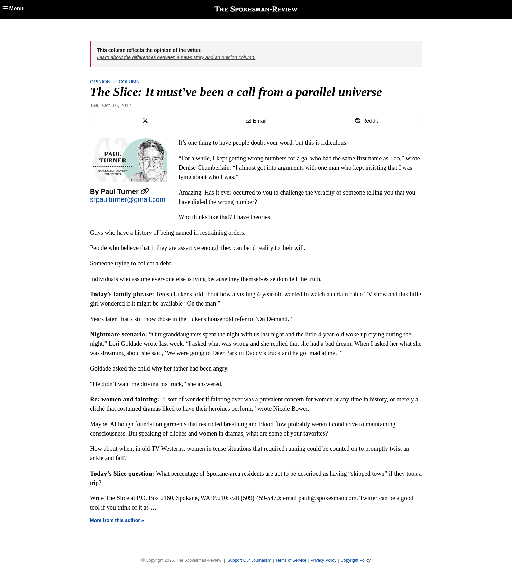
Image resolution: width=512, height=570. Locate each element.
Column (129, 81)
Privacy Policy (324, 560)
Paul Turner (125, 191)
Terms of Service (290, 560)
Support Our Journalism (249, 560)
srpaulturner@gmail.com (127, 199)
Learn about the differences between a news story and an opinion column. (176, 57)
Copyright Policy (355, 560)
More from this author (115, 520)
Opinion (100, 81)
